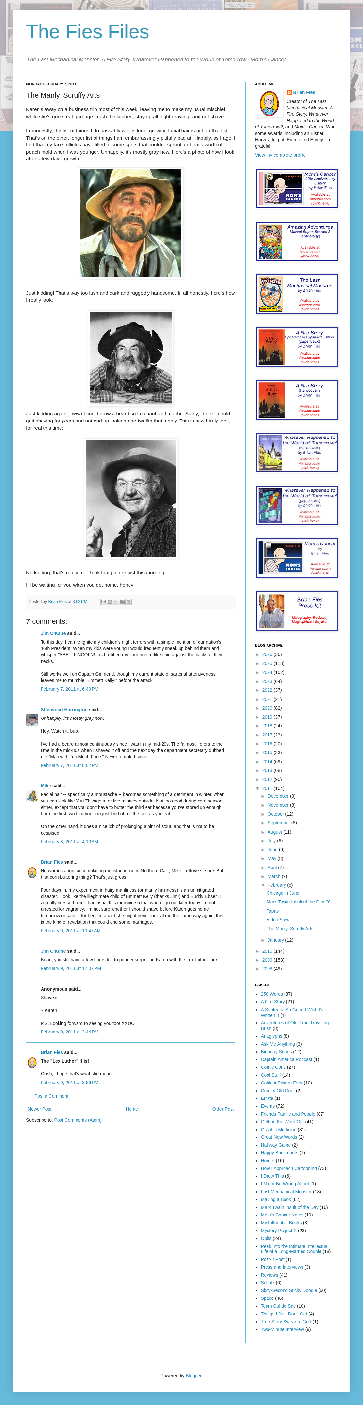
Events (268, 1106)
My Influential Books (281, 1222)
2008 (268, 968)
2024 (268, 672)
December (279, 796)
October (276, 814)
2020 (268, 708)
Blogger (193, 1375)
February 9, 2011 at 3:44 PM (69, 1031)
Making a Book (276, 1199)
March (275, 876)
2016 (268, 743)
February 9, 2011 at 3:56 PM (69, 1082)
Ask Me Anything (278, 1044)
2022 (268, 690)
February (277, 885)
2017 (268, 734)
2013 (268, 770)
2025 (268, 663)
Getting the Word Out (282, 1121)
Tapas (273, 911)
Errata (267, 1098)
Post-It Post (273, 1259)
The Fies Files (87, 31)
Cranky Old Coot (278, 1090)
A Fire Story (273, 1001)
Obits (266, 1238)
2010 (268, 951)
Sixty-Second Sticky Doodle (289, 1290)
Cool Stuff (271, 1075)
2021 (268, 699)
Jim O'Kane (53, 633)
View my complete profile (280, 154)
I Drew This (272, 1176)
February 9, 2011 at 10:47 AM (71, 930)
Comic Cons (273, 1067)
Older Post (223, 1109)
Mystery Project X (279, 1230)
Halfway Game (276, 1145)
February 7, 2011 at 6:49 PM (69, 689)
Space (267, 1298)
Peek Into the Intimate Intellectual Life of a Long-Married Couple (295, 1249)
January (276, 940)
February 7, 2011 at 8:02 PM (69, 765)
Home (132, 1109)
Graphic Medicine (279, 1129)
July (272, 840)
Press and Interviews (282, 1267)
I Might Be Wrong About (285, 1183)
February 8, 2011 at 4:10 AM (69, 841)
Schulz (268, 1282)
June (273, 849)
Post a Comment (51, 1096)
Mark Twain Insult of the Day (290, 1207)
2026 (268, 654)
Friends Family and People (288, 1113)
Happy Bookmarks (279, 1152)
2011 (268, 788)
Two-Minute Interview (282, 1329)
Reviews (269, 1275)
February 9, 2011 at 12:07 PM (71, 968)
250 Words (272, 994)
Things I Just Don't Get (284, 1313)
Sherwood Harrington (64, 709)
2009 (268, 960)
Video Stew (278, 919)
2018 (268, 725)
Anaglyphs (271, 1036)
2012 (268, 779)
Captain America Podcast (286, 1059)
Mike (46, 785)
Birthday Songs (276, 1051)
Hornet (268, 1160)
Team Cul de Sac (278, 1306)
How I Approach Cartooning (289, 1168)
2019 (268, 716)
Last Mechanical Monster (286, 1191)
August (275, 832)
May (272, 858)
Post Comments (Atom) (78, 1120)
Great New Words (279, 1137)
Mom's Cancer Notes (282, 1214)
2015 (268, 752)
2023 (268, 681)
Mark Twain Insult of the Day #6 (299, 901)
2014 (268, 761)
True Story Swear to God (286, 1321)
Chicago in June (283, 893)
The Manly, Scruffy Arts (290, 928)
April (273, 867)
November (279, 805)
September (279, 822)
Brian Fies (58, 601)
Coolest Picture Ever (282, 1082)
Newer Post (39, 1109)
